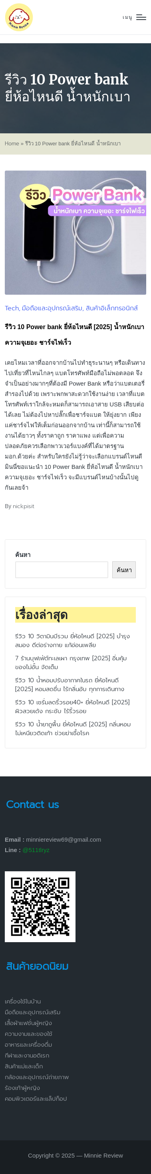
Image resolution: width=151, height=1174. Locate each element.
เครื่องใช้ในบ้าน (23, 1001)
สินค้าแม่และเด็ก (24, 1066)
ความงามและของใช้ (28, 1033)
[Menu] (134, 17)
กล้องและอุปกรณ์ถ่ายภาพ (37, 1077)
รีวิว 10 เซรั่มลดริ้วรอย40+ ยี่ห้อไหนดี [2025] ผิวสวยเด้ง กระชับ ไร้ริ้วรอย (72, 707)
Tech (12, 308)
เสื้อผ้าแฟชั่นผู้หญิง (28, 1023)
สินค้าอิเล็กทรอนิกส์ (112, 308)
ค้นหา (22, 554)
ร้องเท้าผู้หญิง (22, 1088)
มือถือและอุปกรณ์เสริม (52, 308)
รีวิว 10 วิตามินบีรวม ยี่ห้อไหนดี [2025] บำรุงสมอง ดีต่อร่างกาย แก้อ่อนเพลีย (72, 641)
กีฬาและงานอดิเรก (27, 1055)
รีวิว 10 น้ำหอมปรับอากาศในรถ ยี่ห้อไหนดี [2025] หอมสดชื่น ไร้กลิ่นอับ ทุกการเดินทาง (69, 685)
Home (12, 144)
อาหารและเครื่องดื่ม (28, 1044)
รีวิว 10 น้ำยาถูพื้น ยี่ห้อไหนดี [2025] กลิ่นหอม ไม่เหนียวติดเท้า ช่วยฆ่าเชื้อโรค (73, 729)
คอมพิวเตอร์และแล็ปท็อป (36, 1098)
